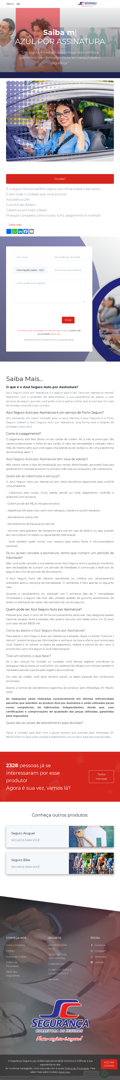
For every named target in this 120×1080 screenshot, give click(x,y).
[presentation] (37, 319)
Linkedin (97, 962)
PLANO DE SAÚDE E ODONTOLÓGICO (60, 971)
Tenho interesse (101, 776)
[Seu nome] (30, 257)
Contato (10, 951)
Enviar (68, 320)
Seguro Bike (20, 860)
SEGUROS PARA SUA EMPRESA (57, 956)
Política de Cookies (16, 956)
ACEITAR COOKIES (109, 1064)
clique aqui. (64, 1072)
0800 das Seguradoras (13, 973)
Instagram (98, 951)
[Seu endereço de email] (68, 257)
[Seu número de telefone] (68, 270)
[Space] (60, 1021)
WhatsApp (98, 956)
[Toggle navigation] (19, 3)
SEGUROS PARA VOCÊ (57, 947)
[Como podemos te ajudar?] (49, 291)
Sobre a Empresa (15, 945)
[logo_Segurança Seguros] (87, 4)
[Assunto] (30, 270)
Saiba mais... (16, 224)
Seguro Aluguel (23, 833)
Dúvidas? (60, 178)
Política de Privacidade (12, 964)
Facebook (98, 945)
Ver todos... (54, 979)
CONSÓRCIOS (56, 964)
